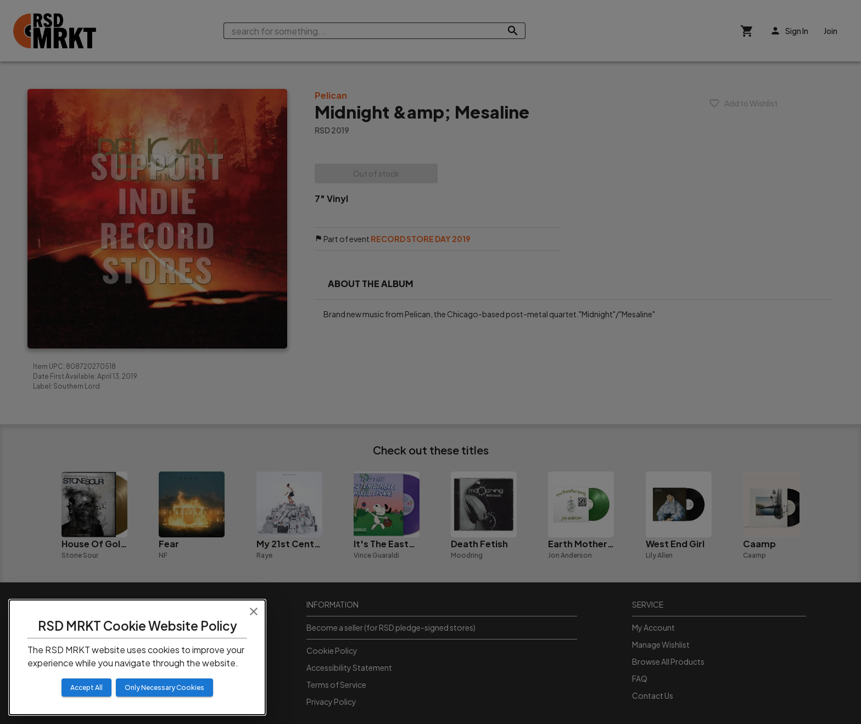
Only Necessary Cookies (164, 687)
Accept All (86, 687)
